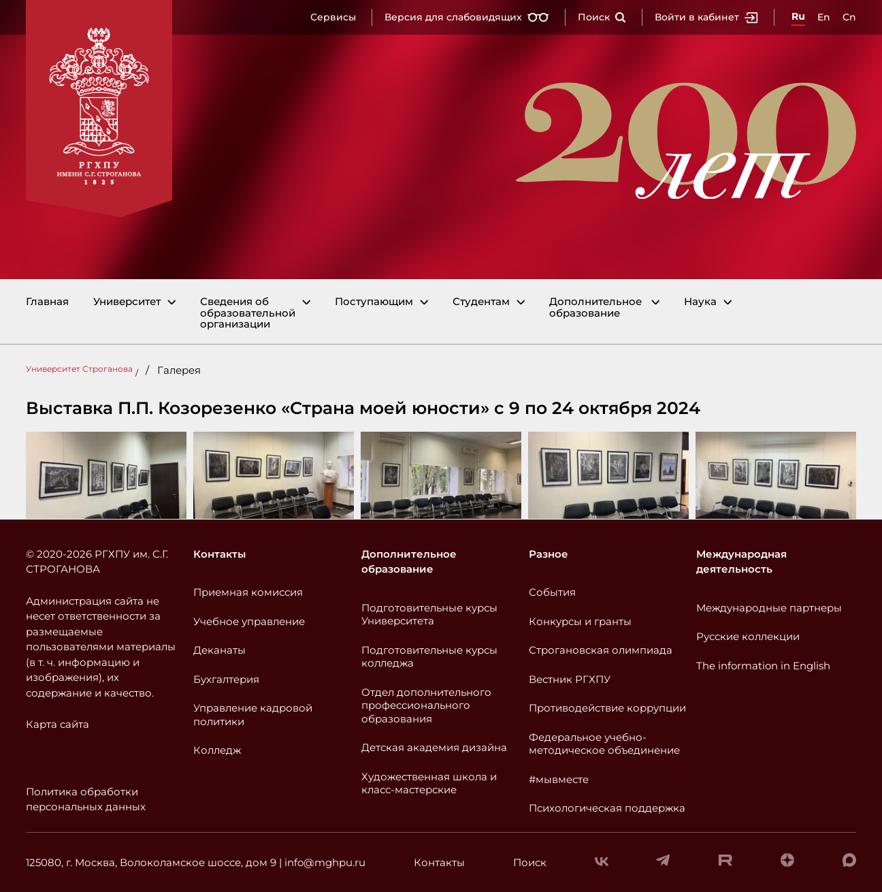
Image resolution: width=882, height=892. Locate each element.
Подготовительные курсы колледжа (429, 656)
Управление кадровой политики (252, 714)
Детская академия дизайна (434, 747)
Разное (548, 553)
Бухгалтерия (226, 679)
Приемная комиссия (248, 592)
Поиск (602, 17)
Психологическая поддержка (607, 807)
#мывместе (559, 779)
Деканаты (219, 649)
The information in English (763, 665)
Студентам (481, 302)
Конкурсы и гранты (580, 621)
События (552, 592)
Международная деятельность (741, 561)
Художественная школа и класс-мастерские (429, 783)
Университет (127, 302)
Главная (47, 302)
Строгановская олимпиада (600, 649)
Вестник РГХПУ (569, 679)
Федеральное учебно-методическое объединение (604, 744)
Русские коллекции (748, 636)
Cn (849, 17)
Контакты (219, 553)
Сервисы (333, 17)
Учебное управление (249, 621)
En (823, 17)
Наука (700, 302)
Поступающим (374, 302)
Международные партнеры (769, 607)
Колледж (217, 750)
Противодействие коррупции (607, 707)
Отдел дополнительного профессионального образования (426, 705)
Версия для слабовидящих (467, 17)
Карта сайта (57, 724)
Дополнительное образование (595, 307)
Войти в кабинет (706, 17)
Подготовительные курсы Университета (429, 614)
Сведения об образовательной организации (247, 313)
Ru (798, 16)
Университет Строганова (79, 369)
